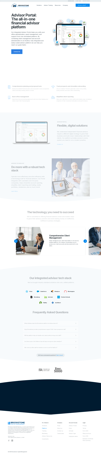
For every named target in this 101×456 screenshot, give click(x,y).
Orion (70, 428)
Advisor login (72, 433)
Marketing (44, 433)
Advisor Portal (73, 425)
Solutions (44, 425)
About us (59, 428)
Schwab (71, 431)
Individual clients (73, 436)
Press (58, 425)
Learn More (14, 191)
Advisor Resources (47, 436)
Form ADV (85, 431)
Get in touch (59, 355)
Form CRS (85, 436)
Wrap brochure (87, 433)
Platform (44, 428)
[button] (77, 0)
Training (44, 431)
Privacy (85, 425)
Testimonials (60, 433)
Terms (84, 428)
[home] (20, 5)
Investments (45, 439)
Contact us (60, 144)
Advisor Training (48, 5)
